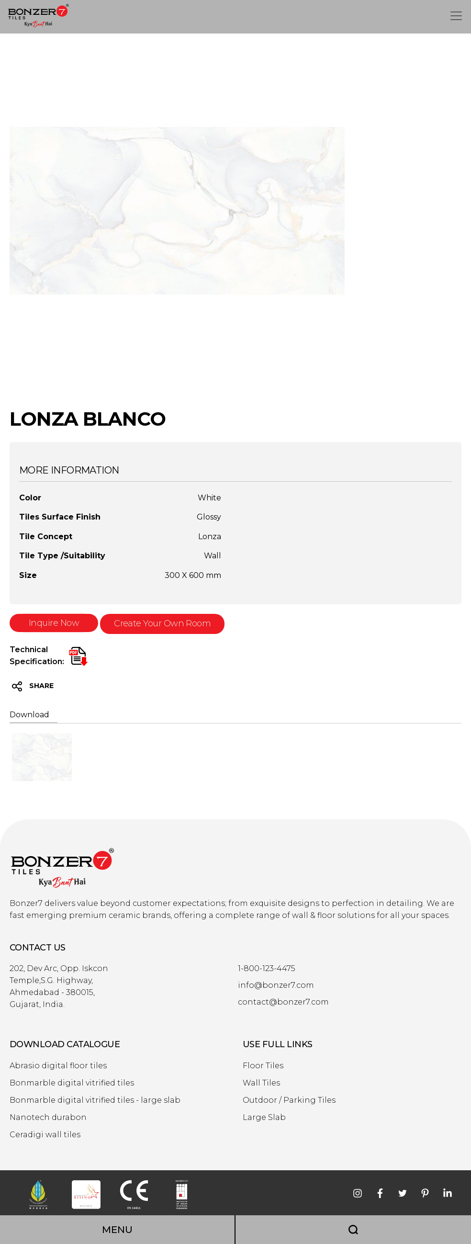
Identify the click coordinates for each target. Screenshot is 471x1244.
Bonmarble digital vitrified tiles (72, 1083)
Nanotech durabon (48, 1117)
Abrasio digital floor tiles (58, 1066)
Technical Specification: (37, 655)
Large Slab (264, 1117)
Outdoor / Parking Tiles (289, 1100)
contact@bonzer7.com (283, 1002)
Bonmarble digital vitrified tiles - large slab (95, 1100)
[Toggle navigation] (456, 15)
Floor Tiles (263, 1066)
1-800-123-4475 (266, 968)
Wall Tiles (261, 1083)
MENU (117, 1229)
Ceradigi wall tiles (45, 1135)
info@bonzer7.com (276, 985)
